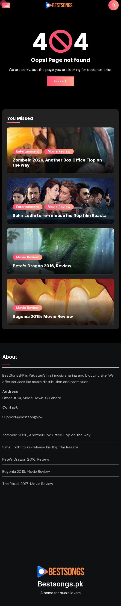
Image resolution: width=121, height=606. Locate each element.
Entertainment (27, 151)
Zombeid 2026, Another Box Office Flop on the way (46, 435)
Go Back (60, 81)
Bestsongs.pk (60, 584)
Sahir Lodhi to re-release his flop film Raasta (59, 215)
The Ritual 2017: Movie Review (27, 483)
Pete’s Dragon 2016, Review (42, 265)
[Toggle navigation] (6, 5)
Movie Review (59, 151)
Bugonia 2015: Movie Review (43, 316)
